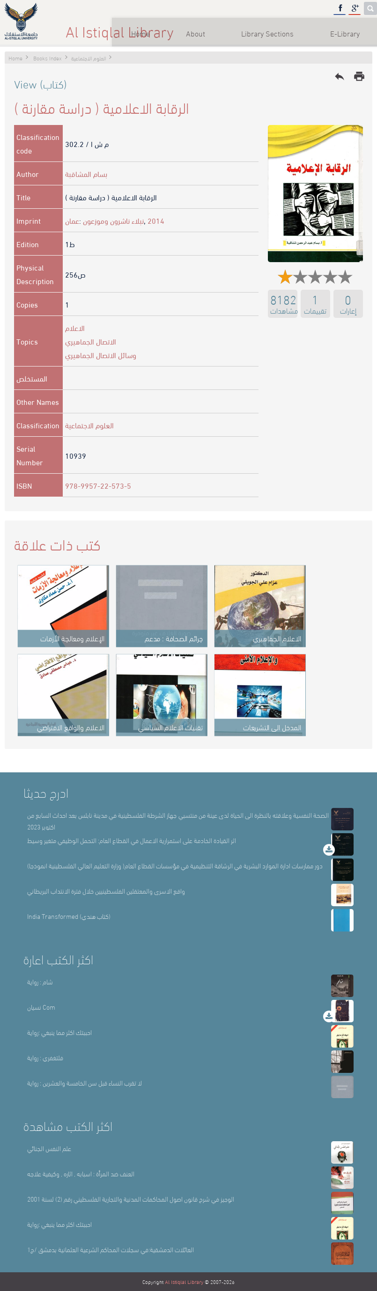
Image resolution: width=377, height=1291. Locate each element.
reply (339, 76)
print (359, 76)
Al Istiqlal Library (184, 1281)
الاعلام (75, 327)
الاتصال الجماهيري (90, 341)
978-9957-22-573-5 (98, 485)
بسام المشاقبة (86, 173)
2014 (156, 220)
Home (81, 28)
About (138, 28)
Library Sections (212, 28)
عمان (72, 220)
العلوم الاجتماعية (89, 425)
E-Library (292, 28)
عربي (351, 28)
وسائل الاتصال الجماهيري (100, 354)
